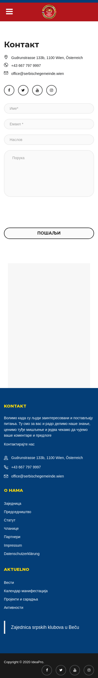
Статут (9, 520)
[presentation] (43, 212)
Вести (9, 582)
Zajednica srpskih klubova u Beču (45, 627)
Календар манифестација (26, 591)
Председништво (17, 512)
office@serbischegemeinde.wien (37, 476)
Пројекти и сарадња (21, 599)
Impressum (13, 545)
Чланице (11, 528)
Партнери (12, 537)
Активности (13, 607)
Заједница (12, 503)
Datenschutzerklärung (21, 554)
